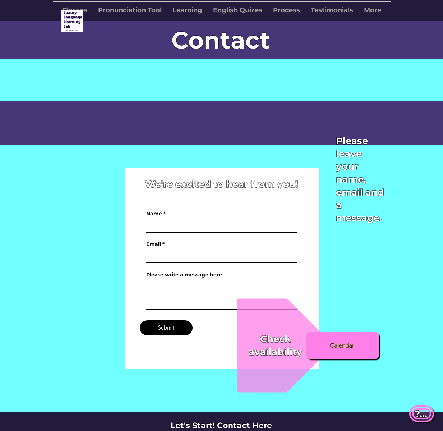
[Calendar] (342, 345)
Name (154, 213)
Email (153, 244)
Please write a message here (184, 274)
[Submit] (166, 327)
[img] (72, 30)
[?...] (421, 413)
